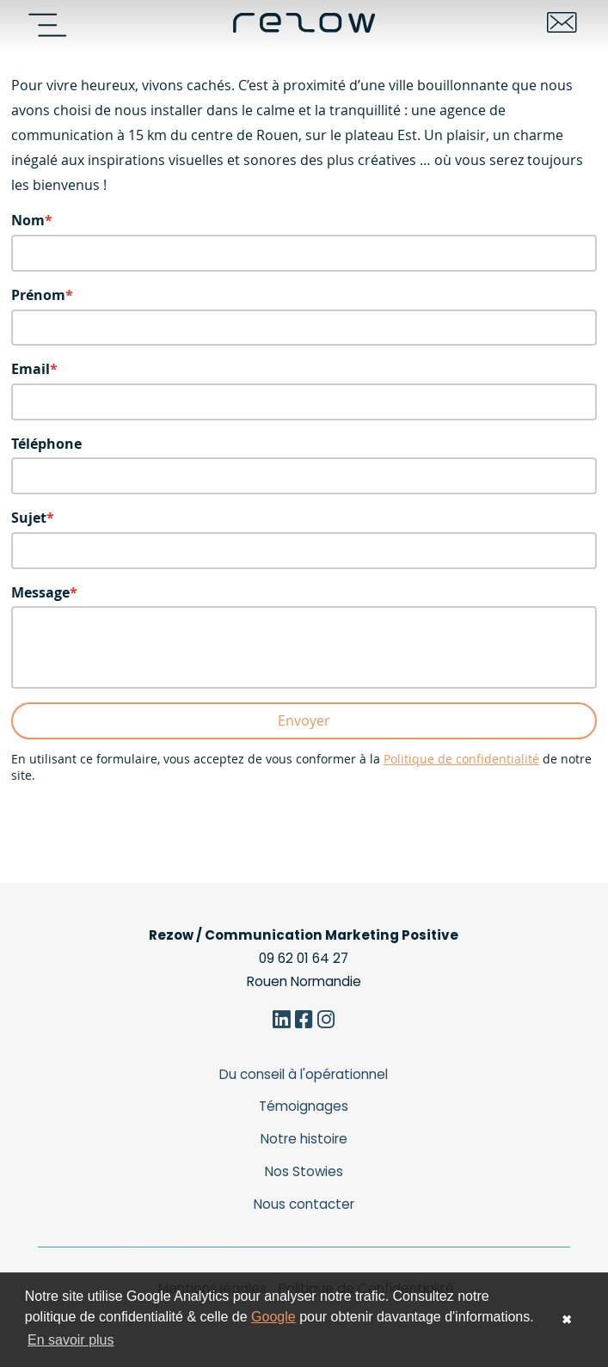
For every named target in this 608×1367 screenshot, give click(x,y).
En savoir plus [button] (71, 1340)
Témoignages (303, 1106)
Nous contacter (304, 1204)
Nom (28, 220)
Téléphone (46, 443)
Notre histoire (304, 1139)
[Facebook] (304, 1021)
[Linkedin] (282, 1021)
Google (273, 1316)
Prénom (38, 294)
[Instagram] (326, 1021)
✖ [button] (567, 1320)
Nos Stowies (304, 1171)
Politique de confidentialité (461, 759)
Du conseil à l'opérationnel (303, 1074)
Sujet (28, 517)
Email (30, 368)
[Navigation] (54, 24)
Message (40, 592)
